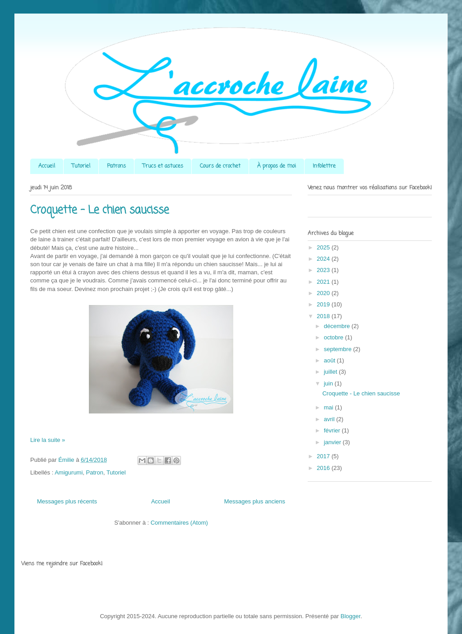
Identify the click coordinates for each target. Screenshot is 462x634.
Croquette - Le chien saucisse (99, 210)
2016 (324, 468)
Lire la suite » (47, 440)
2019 (324, 304)
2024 (324, 258)
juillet (331, 371)
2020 (324, 293)
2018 (324, 316)
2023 (324, 270)
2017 (324, 456)
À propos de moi (276, 166)
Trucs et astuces (163, 166)
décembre (337, 326)
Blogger (350, 616)
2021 (324, 281)
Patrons (116, 166)
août (330, 360)
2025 (324, 247)
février (333, 430)
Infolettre (324, 166)
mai (329, 407)
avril (330, 419)
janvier (333, 442)
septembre (338, 349)
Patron (94, 472)
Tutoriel (81, 166)
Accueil (46, 166)
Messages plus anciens (254, 501)
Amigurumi (69, 472)
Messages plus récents (67, 501)
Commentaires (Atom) (179, 522)
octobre (334, 337)
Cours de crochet (220, 166)
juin (329, 383)
